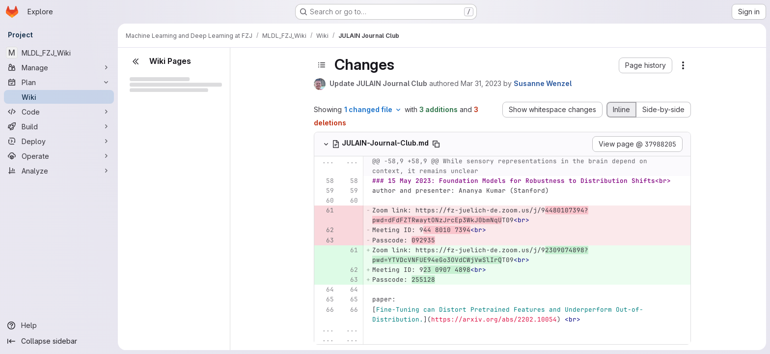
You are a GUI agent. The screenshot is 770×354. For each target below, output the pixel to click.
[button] (645, 65)
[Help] (59, 325)
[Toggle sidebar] (322, 65)
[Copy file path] (436, 144)
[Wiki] (59, 97)
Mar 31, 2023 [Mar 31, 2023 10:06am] (481, 83)
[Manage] (59, 67)
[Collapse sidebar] (59, 341)
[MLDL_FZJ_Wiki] (59, 52)
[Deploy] (59, 141)
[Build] (59, 126)
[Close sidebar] (135, 61)
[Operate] (59, 156)
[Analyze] (59, 170)
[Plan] (59, 82)
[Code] (59, 111)
